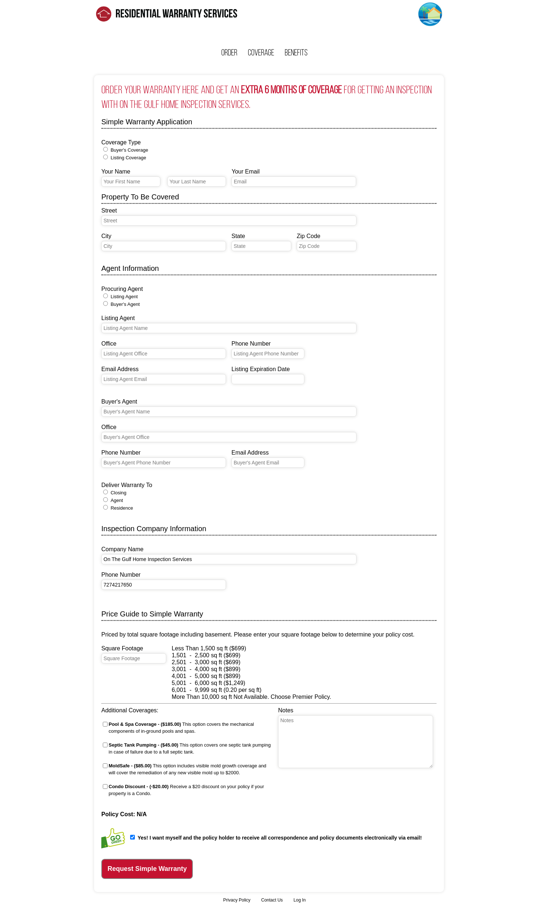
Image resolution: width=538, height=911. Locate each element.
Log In (299, 900)
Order (229, 52)
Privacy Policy (236, 900)
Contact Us (271, 900)
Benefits (296, 52)
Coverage (261, 52)
